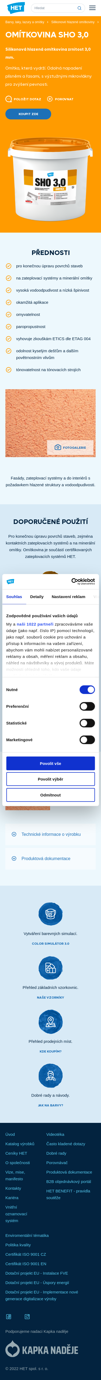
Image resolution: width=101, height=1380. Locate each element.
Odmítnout (50, 794)
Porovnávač (57, 1162)
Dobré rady (56, 1153)
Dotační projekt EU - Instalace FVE (36, 1273)
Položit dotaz (23, 99)
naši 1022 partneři (35, 624)
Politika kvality (18, 1245)
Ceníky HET (16, 1153)
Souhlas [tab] (14, 596)
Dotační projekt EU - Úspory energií (37, 1282)
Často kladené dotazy (65, 1143)
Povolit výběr (50, 779)
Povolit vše (50, 763)
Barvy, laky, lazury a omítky (24, 22)
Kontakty (13, 1188)
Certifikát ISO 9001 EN (25, 1263)
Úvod (10, 1134)
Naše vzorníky (50, 997)
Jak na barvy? (50, 1105)
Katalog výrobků (19, 1143)
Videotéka (55, 1134)
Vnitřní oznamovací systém (16, 1214)
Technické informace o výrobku (51, 834)
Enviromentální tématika (27, 1235)
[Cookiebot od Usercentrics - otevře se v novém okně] (72, 581)
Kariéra (11, 1197)
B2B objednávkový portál (68, 1181)
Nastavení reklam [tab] (68, 596)
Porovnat (60, 99)
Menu (92, 8)
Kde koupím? (51, 1051)
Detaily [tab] (37, 596)
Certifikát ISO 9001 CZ (25, 1254)
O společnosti (17, 1162)
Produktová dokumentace (46, 858)
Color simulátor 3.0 (50, 943)
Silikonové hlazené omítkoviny (73, 22)
